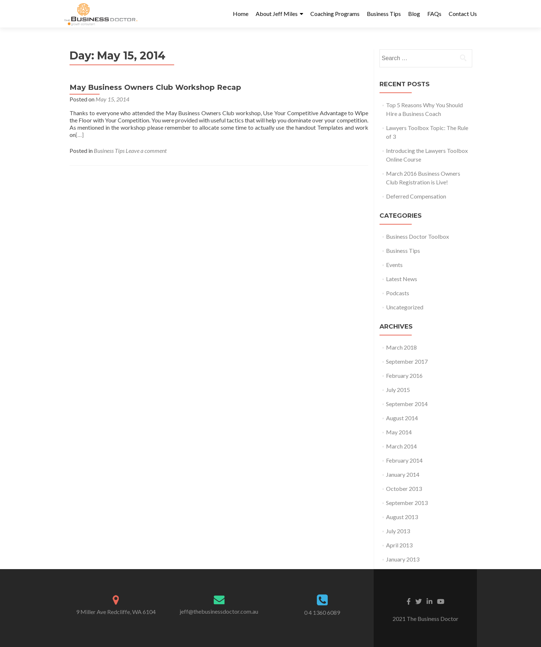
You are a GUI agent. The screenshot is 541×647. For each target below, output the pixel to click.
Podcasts (397, 292)
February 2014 (404, 460)
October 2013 (404, 488)
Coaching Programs (335, 13)
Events (394, 264)
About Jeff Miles (277, 13)
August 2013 (402, 516)
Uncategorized (404, 307)
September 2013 (407, 502)
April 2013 (399, 545)
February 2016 (404, 375)
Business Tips (384, 13)
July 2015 (398, 389)
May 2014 (399, 432)
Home (240, 13)
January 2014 (402, 474)
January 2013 (402, 559)
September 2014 (407, 403)
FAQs (434, 13)
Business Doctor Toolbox (417, 236)
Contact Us (463, 13)
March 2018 (401, 347)
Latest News (401, 278)
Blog (414, 13)
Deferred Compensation (416, 196)
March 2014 (401, 446)
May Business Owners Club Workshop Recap (155, 87)
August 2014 (402, 417)
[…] (80, 134)
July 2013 (398, 530)
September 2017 (407, 361)
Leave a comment (146, 150)
